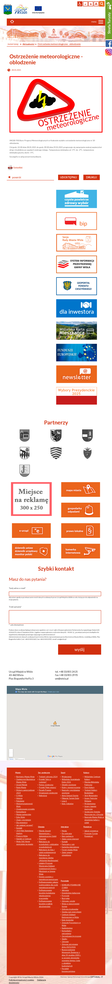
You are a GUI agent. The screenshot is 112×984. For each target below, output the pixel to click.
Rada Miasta (21, 787)
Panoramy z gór (68, 844)
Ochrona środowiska (70, 909)
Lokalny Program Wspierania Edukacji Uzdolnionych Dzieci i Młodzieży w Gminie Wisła (47, 868)
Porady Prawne (45, 790)
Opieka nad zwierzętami (71, 912)
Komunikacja (21, 812)
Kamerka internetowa (70, 847)
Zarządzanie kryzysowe (71, 936)
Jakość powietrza (91, 831)
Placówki (42, 839)
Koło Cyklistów (67, 803)
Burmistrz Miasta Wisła (25, 776)
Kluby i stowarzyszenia (71, 787)
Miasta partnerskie (23, 814)
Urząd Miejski (21, 785)
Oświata (41, 827)
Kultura (86, 772)
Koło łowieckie (68, 920)
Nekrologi (43, 795)
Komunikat (18, 167)
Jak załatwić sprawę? (24, 825)
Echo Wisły (20, 817)
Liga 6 (64, 801)
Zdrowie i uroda (68, 901)
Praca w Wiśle (22, 836)
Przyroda (65, 895)
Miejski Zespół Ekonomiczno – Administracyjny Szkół (47, 833)
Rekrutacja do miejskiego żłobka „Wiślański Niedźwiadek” (49, 858)
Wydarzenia (66, 776)
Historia (19, 798)
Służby (64, 939)
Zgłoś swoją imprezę (70, 839)
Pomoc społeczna (46, 785)
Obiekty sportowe (69, 785)
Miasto (18, 772)
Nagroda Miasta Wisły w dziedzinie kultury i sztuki (94, 820)
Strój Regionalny (91, 795)
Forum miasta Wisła (70, 850)
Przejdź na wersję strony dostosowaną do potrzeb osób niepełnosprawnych (79, 3)
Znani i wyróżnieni (23, 820)
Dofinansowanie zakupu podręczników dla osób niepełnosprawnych (48, 885)
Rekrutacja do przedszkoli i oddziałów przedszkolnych (49, 844)
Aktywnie (65, 890)
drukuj (91, 177)
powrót (14, 177)
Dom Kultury (89, 787)
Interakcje (65, 827)
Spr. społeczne (44, 772)
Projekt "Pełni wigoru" (47, 787)
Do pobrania (67, 833)
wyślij (80, 649)
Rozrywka (66, 898)
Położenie (20, 801)
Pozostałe (65, 881)
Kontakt (19, 828)
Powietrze (87, 827)
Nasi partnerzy (68, 836)
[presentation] (29, 649)
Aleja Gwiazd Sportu (70, 795)
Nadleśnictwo (67, 928)
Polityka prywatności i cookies (21, 980)
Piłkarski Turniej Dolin (70, 798)
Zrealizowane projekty (25, 809)
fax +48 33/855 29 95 (66, 675)
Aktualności (28, 44)
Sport (63, 772)
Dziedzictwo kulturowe (71, 893)
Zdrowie (65, 941)
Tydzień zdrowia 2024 (48, 776)
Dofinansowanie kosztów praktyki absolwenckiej (45, 904)
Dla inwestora (21, 822)
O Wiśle (19, 795)
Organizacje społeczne (48, 793)
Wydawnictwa (89, 803)
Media (64, 831)
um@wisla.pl (62, 678)
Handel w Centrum (23, 839)
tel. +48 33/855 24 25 (66, 671)
